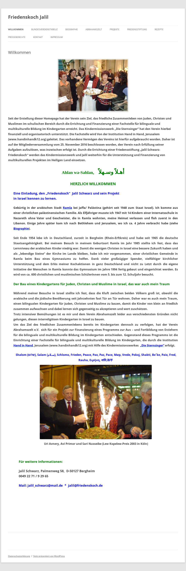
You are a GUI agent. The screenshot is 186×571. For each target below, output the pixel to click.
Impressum (57, 37)
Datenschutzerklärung (19, 556)
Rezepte (159, 29)
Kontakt (38, 37)
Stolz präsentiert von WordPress (49, 556)
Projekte (114, 29)
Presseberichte (16, 37)
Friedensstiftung (137, 29)
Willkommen (16, 29)
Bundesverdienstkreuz (44, 29)
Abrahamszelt (94, 29)
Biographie (71, 29)
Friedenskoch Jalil (28, 17)
